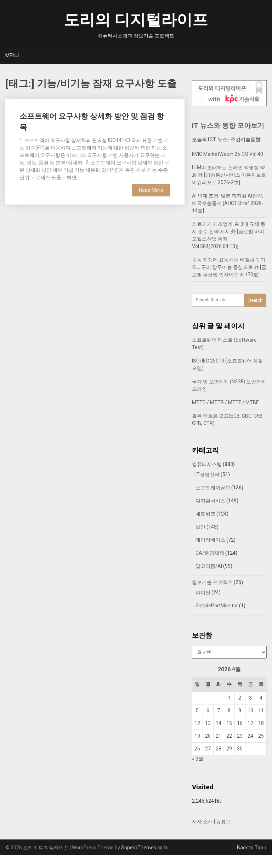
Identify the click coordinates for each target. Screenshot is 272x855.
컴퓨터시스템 (207, 464)
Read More (151, 190)
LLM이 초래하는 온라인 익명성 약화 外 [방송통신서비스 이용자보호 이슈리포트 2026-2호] (229, 175)
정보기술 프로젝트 (212, 582)
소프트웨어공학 (213, 487)
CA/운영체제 (210, 553)
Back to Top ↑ (252, 847)
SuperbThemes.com (144, 847)
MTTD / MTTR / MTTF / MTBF (225, 402)
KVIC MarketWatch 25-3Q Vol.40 (227, 154)
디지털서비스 (210, 500)
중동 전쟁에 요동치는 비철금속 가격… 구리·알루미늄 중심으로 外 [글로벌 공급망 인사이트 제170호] (229, 267)
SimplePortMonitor (217, 605)
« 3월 (197, 759)
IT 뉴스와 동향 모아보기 (228, 126)
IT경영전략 (208, 474)
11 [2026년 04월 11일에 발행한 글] (261, 710)
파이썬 (203, 592)
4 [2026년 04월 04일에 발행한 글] (261, 698)
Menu (12, 55)
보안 (200, 527)
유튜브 (223, 821)
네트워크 (205, 514)
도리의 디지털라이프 (136, 20)
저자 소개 (202, 821)
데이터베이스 (210, 540)
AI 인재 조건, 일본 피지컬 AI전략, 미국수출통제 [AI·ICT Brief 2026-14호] (228, 203)
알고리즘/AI (209, 566)
